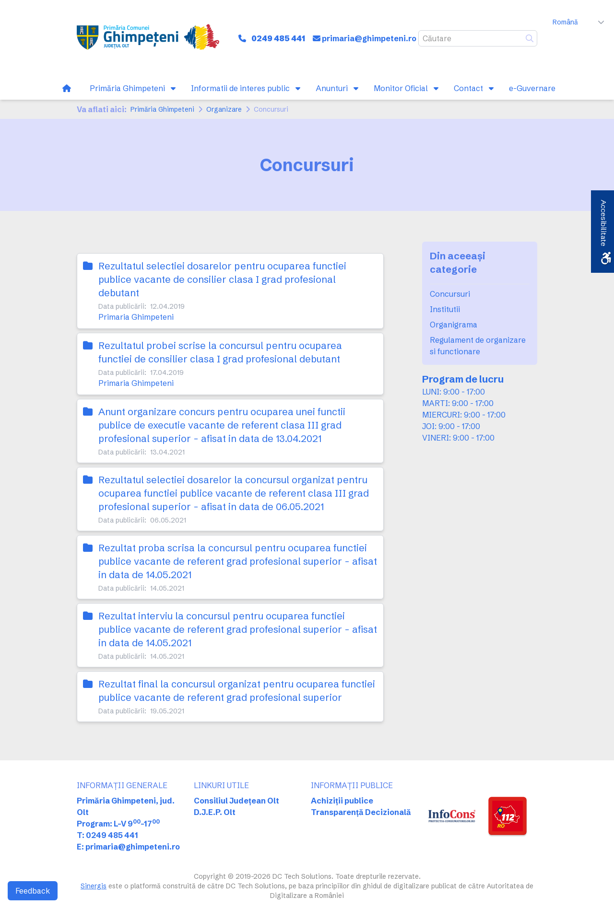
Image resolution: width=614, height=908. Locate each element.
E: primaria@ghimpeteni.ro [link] (128, 846)
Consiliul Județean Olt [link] (236, 800)
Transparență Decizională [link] (361, 812)
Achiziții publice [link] (342, 800)
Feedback (32, 891)
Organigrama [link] (453, 324)
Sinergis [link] (93, 886)
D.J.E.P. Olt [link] (215, 812)
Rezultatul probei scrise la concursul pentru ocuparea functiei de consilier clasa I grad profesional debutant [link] (220, 352)
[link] (148, 38)
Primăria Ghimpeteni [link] (162, 109)
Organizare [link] (224, 109)
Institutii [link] (445, 309)
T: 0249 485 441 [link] (107, 835)
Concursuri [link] (450, 294)
